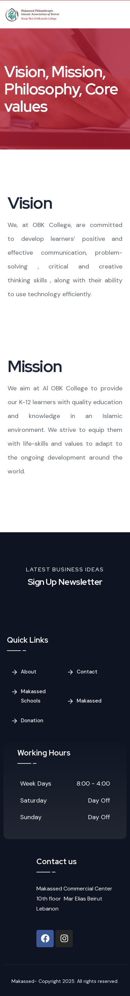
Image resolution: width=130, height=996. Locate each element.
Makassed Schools (33, 696)
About (28, 671)
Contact (87, 671)
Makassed (89, 700)
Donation (32, 720)
